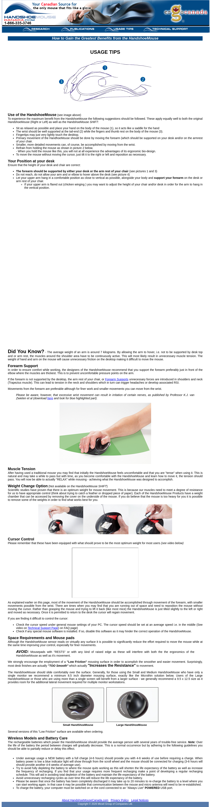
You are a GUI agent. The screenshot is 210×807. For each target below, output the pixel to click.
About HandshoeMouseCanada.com (85, 800)
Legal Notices (140, 800)
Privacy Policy (120, 800)
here (50, 398)
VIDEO (104, 266)
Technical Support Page (43, 628)
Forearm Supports (116, 379)
